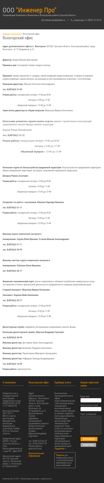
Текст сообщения (88, 414)
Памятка (60, 455)
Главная (6, 34)
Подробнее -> (60, 448)
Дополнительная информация (36, 454)
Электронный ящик (89, 405)
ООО (29, 10)
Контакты (16, 34)
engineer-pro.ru (46, 479)
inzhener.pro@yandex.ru (54, 20)
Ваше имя (84, 396)
